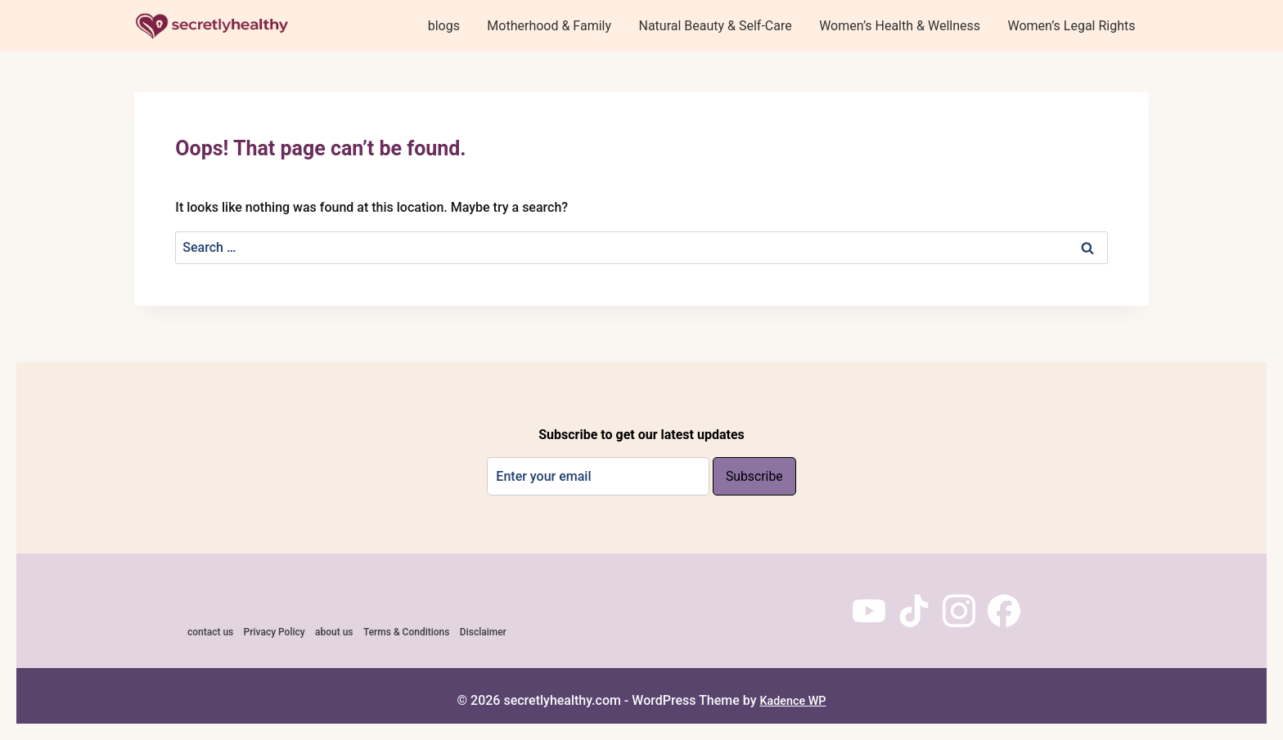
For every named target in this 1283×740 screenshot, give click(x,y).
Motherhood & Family (549, 26)
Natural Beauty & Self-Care (714, 26)
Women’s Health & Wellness (899, 26)
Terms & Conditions (406, 632)
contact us (210, 632)
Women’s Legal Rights (1071, 26)
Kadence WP (793, 700)
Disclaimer (483, 632)
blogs (444, 26)
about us (334, 632)
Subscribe (754, 476)
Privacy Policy (274, 632)
